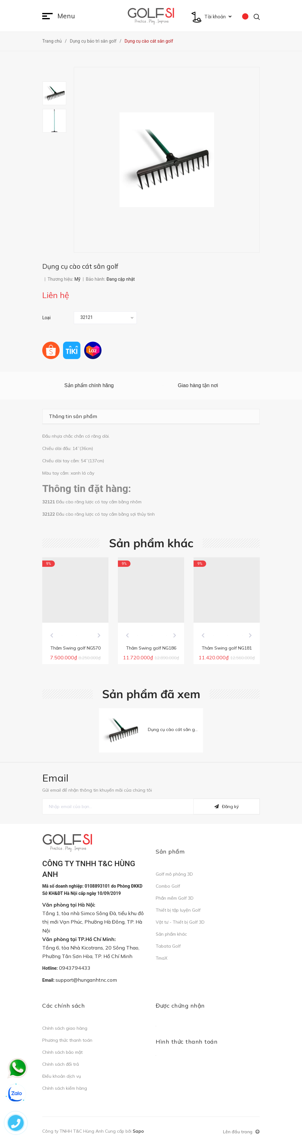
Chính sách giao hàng (64, 1029)
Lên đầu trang (241, 1133)
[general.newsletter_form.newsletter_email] (118, 808)
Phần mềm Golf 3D (175, 899)
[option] (58, 93)
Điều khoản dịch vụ (61, 1077)
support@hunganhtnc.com (86, 981)
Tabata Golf (168, 947)
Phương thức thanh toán (67, 1041)
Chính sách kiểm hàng (64, 1089)
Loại (46, 318)
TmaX (161, 959)
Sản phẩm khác (151, 543)
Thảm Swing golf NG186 (151, 649)
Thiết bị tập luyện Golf (178, 911)
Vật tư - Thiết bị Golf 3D (180, 923)
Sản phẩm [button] (170, 852)
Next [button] (99, 636)
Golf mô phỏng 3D (174, 875)
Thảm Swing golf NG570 (75, 649)
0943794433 (74, 969)
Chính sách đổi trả (60, 1065)
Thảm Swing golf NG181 (227, 649)
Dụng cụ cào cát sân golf (174, 731)
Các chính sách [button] (63, 1006)
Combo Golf (168, 887)
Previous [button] (51, 636)
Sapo (138, 1132)
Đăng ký (226, 808)
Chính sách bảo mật (62, 1053)
